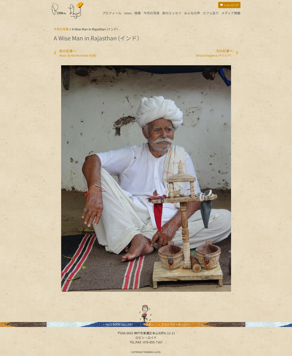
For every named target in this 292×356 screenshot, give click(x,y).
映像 (137, 13)
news (128, 13)
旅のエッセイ (171, 13)
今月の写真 (151, 13)
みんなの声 (192, 13)
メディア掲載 (230, 13)
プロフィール (111, 13)
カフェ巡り (211, 13)
